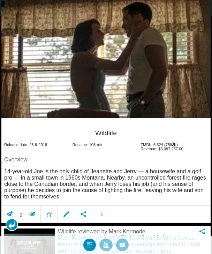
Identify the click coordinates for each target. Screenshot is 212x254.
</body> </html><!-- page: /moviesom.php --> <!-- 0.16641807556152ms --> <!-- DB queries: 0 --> (106, 127)
